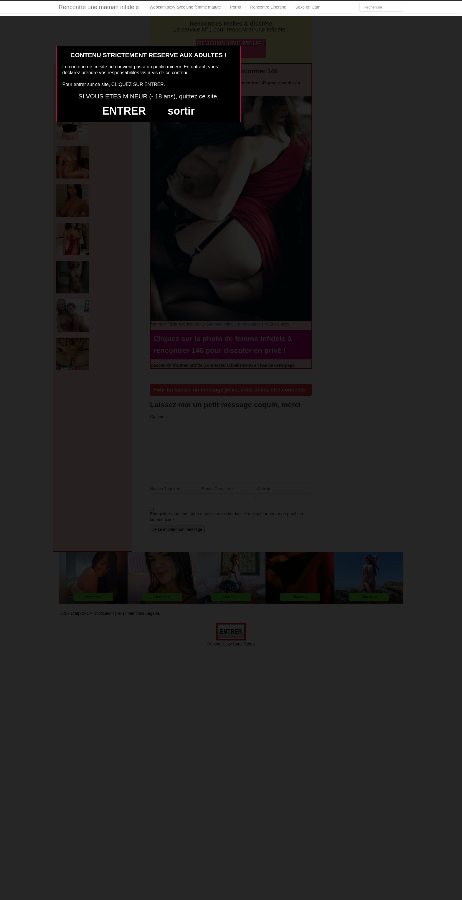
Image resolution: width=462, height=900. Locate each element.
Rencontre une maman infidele (99, 7)
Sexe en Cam (307, 7)
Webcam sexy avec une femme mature (185, 7)
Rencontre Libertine (268, 7)
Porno (235, 7)
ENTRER (124, 111)
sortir (181, 111)
